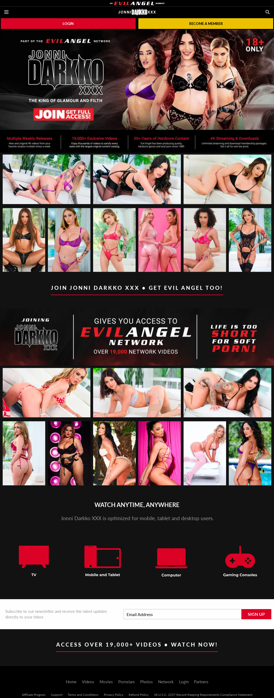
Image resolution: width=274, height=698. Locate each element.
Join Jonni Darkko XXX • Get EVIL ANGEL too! (137, 287)
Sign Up (256, 614)
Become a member (206, 23)
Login (68, 23)
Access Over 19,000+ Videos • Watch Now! (137, 644)
